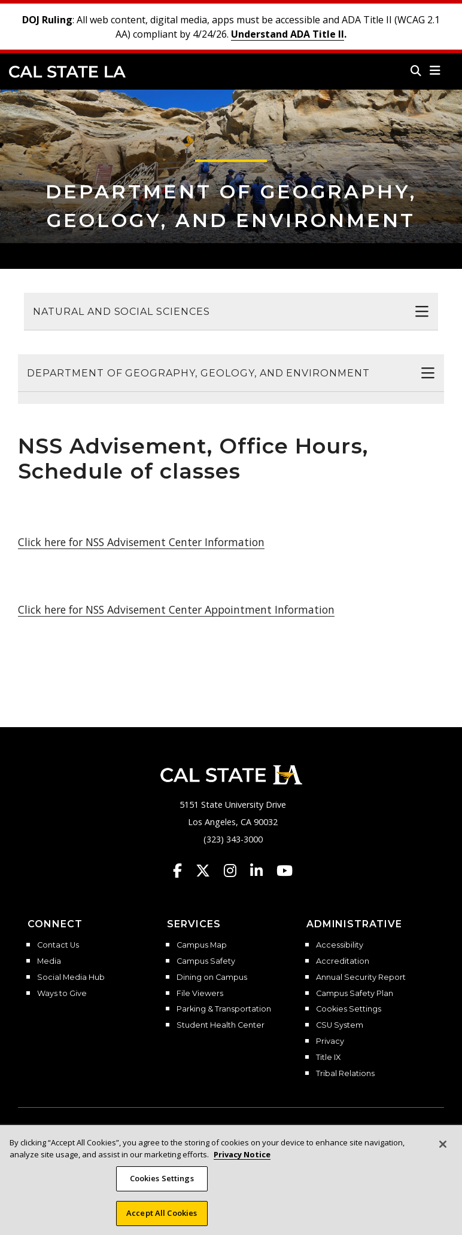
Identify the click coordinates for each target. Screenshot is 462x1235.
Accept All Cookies (161, 1221)
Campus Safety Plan (354, 993)
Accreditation (342, 961)
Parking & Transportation (224, 1009)
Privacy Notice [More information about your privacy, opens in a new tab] (242, 1163)
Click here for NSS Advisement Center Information (141, 542)
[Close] (443, 1153)
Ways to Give (62, 993)
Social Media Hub (71, 977)
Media (49, 961)
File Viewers (200, 993)
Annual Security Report (361, 977)
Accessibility (339, 945)
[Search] (416, 70)
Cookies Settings (348, 1009)
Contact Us (58, 945)
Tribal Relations (345, 1073)
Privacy (330, 1041)
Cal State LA (67, 72)
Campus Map (202, 945)
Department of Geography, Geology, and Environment (198, 373)
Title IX (328, 1057)
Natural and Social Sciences (121, 311)
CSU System (339, 1025)
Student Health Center (221, 1025)
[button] (435, 70)
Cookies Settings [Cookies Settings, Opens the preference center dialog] (162, 1187)
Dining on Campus (212, 977)
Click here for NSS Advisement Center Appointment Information (176, 609)
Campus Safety (206, 961)
